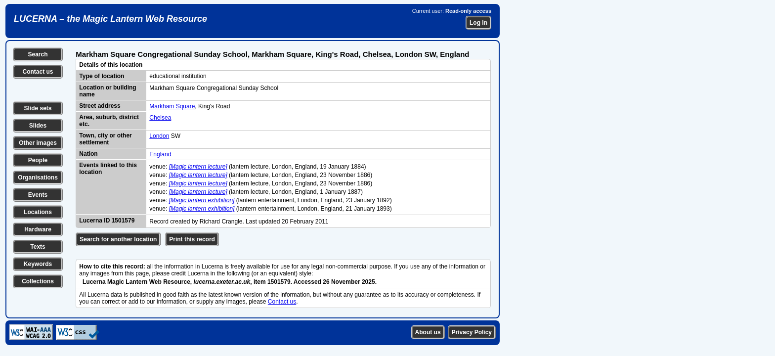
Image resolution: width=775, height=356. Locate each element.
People (37, 160)
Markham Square (172, 106)
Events (37, 194)
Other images (38, 142)
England (160, 154)
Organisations (38, 177)
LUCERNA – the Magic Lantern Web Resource (110, 19)
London (159, 136)
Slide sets (37, 108)
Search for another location (118, 239)
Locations (38, 212)
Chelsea (160, 117)
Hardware (37, 229)
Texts (37, 246)
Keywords (38, 264)
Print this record (192, 239)
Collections (38, 281)
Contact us (37, 71)
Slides (37, 125)
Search (37, 54)
